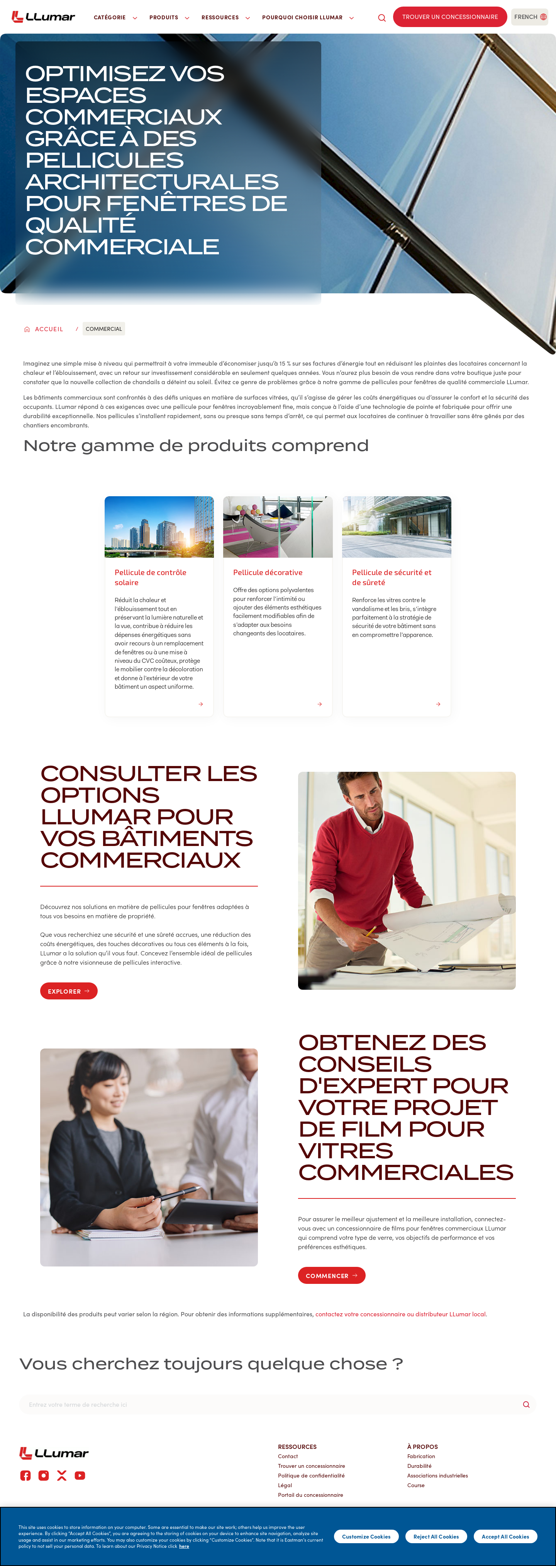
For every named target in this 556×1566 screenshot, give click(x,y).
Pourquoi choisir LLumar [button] (308, 17)
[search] (381, 17)
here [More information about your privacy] (184, 1546)
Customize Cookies (366, 1536)
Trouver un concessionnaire (311, 1465)
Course (416, 1485)
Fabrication (421, 1456)
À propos (422, 1446)
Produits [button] (169, 17)
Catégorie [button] (115, 17)
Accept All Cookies (505, 1536)
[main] (278, 1536)
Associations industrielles (437, 1475)
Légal (285, 1485)
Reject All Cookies (436, 1536)
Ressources (297, 1446)
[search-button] (526, 1404)
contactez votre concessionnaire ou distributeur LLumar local (400, 1314)
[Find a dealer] (450, 17)
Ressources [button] (226, 17)
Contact (288, 1456)
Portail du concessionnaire (310, 1494)
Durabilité (419, 1465)
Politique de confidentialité (311, 1475)
